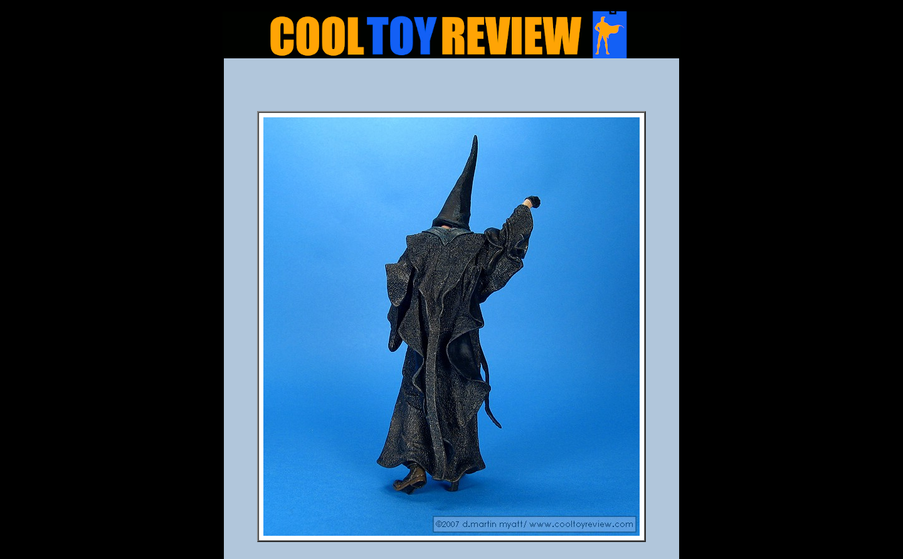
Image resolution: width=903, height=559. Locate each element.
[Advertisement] (451, 88)
